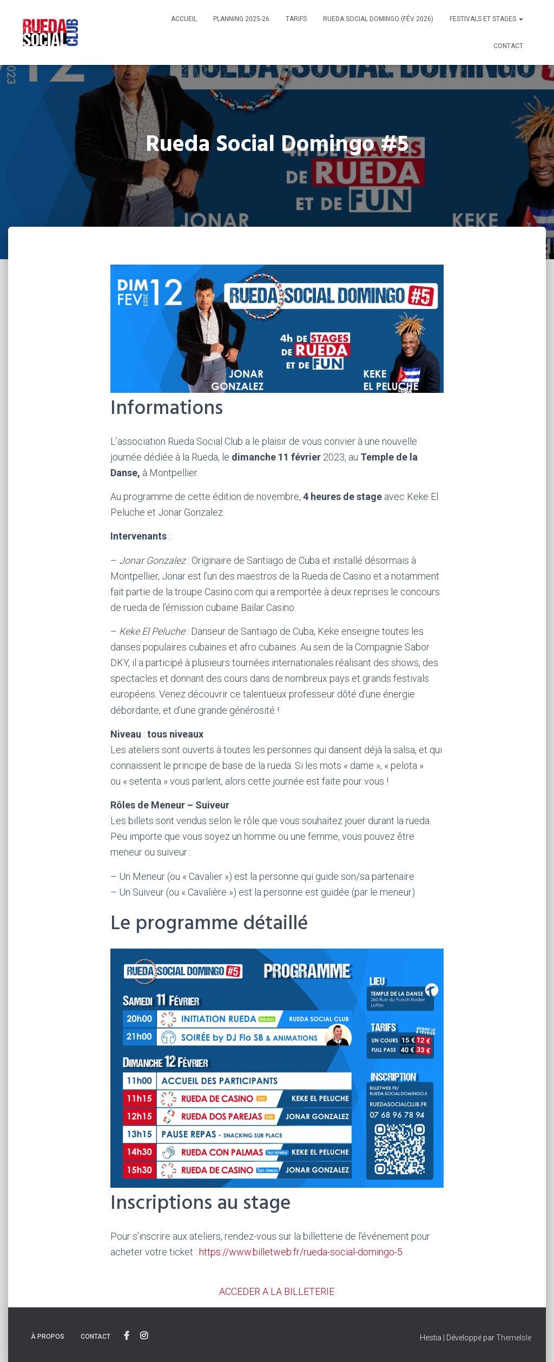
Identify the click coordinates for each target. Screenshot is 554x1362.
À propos (47, 1336)
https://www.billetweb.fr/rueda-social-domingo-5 (301, 1252)
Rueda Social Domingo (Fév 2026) (378, 19)
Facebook (126, 1336)
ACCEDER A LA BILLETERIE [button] (276, 1291)
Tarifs (296, 19)
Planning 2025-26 (241, 19)
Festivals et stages (486, 19)
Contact (508, 46)
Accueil (184, 19)
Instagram (144, 1336)
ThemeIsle (513, 1337)
